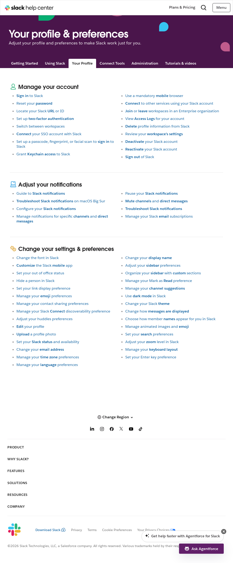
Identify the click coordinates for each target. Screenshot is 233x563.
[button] (116, 417)
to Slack (29, 95)
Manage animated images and (157, 326)
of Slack (139, 156)
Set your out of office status (40, 273)
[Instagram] (102, 429)
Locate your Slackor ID (40, 111)
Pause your (151, 193)
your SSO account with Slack (48, 133)
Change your (40, 349)
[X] (121, 429)
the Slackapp (44, 265)
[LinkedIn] (92, 429)
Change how (157, 311)
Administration (145, 63)
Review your (154, 133)
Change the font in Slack (37, 257)
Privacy (76, 530)
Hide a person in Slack (35, 280)
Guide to (40, 193)
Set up (45, 118)
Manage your (155, 288)
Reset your (34, 103)
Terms (92, 530)
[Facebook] (112, 429)
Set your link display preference (43, 288)
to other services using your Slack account (169, 103)
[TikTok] (141, 429)
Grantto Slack (43, 154)
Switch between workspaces (40, 126)
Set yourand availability (47, 341)
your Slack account (151, 141)
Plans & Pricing (182, 7)
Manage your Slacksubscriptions (159, 216)
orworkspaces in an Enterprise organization (172, 111)
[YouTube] (131, 429)
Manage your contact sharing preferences (52, 303)
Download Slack (50, 530)
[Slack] (17, 529)
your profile (30, 326)
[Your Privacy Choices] (153, 530)
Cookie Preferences (117, 530)
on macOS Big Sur (60, 201)
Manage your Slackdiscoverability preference (63, 311)
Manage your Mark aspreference (158, 280)
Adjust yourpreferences (152, 265)
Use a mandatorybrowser (154, 95)
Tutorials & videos (180, 63)
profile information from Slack (157, 126)
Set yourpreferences (149, 334)
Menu (221, 7)
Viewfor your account (154, 118)
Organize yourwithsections (163, 273)
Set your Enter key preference (150, 357)
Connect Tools (112, 63)
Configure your (46, 208)
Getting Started (24, 63)
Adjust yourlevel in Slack (152, 341)
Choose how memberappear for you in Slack (170, 318)
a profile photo (36, 334)
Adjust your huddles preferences (44, 318)
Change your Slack (147, 303)
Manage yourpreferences (44, 296)
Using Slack (55, 63)
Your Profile (82, 63)
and (156, 201)
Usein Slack (145, 296)
